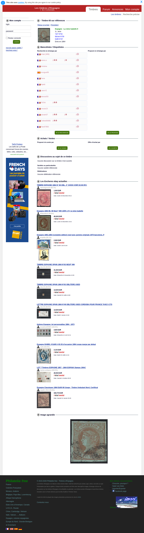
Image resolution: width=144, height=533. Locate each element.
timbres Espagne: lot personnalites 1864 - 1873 (55, 324)
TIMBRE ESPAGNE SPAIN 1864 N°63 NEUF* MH (56, 265)
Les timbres (116, 14)
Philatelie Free (19, 11)
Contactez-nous (43, 502)
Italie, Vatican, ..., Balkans (15, 515)
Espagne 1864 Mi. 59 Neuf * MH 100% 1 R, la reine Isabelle (60, 211)
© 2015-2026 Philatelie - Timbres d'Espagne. (55, 481)
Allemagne (10, 501)
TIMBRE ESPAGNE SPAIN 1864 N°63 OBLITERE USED (58, 284)
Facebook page (119, 491)
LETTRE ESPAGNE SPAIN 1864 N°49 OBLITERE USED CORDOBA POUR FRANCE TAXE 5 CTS (74, 304)
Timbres (93, 9)
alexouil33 (44, 97)
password (9, 31)
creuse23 (44, 109)
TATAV (43, 103)
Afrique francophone (13, 498)
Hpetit (43, 84)
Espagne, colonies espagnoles (17, 518)
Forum (106, 9)
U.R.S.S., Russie (12, 508)
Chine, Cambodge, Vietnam (16, 511)
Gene (43, 78)
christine (44, 66)
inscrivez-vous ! (12, 50)
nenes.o (44, 60)
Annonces (117, 9)
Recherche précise (131, 14)
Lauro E (44, 91)
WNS (79, 497)
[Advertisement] (17, 98)
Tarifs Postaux (17, 144)
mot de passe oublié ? (14, 48)
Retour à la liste (43, 25)
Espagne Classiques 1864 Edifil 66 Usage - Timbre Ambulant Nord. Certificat (67, 388)
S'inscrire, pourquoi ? (120, 484)
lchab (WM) (45, 54)
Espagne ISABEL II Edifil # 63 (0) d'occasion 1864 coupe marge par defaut (66, 344)
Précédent (54, 25)
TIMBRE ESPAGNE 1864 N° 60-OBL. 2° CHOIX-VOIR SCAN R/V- (62, 185)
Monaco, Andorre (12, 491)
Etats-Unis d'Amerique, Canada (18, 505)
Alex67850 (45, 127)
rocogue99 (45, 72)
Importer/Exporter (118, 489)
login (7, 24)
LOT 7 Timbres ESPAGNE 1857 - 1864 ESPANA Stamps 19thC (61, 368)
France (8, 484)
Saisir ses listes (118, 486)
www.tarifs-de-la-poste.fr (17, 154)
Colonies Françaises (13, 488)
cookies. (21, 3)
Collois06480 (45, 121)
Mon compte (132, 9)
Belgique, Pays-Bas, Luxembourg (18, 495)
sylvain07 (44, 115)
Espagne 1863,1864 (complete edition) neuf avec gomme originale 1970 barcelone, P (70, 235)
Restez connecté (14, 38)
